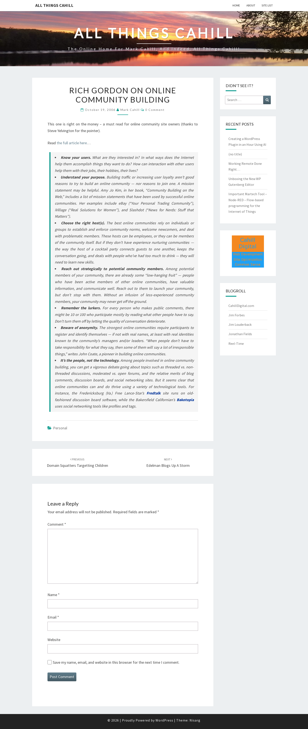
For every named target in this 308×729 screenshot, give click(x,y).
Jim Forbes (236, 315)
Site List (267, 5)
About (250, 5)
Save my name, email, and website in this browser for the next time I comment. (116, 662)
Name (53, 594)
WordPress (164, 720)
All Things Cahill (54, 5)
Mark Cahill (130, 110)
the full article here (72, 142)
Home (236, 5)
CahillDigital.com (241, 306)
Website (53, 639)
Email (53, 617)
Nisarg (195, 720)
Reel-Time (236, 343)
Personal (60, 427)
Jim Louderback (240, 324)
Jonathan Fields (240, 334)
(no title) (235, 154)
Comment (56, 524)
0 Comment (155, 110)
